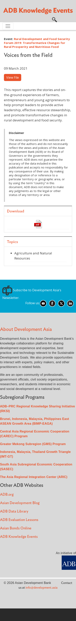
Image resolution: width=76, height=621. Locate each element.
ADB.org (7, 494)
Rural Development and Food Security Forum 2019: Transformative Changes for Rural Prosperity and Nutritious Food (37, 43)
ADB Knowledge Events (19, 537)
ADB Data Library (14, 511)
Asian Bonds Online (15, 528)
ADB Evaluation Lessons (19, 520)
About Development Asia (26, 329)
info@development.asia (42, 587)
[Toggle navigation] (7, 26)
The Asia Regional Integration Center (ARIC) (33, 477)
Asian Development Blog (19, 503)
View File (12, 77)
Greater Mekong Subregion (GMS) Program (33, 444)
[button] (54, 19)
